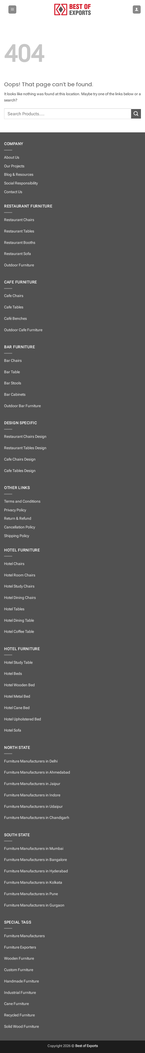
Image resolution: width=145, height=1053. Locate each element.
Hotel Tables (14, 609)
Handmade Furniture (21, 981)
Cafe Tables (13, 307)
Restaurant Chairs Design (25, 436)
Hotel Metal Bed (17, 696)
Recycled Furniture (19, 1015)
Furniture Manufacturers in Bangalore (35, 859)
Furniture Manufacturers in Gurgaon (34, 905)
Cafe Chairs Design (20, 459)
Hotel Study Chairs (19, 586)
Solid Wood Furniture (21, 1026)
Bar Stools (12, 383)
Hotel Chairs (14, 563)
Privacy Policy (15, 510)
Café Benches (15, 318)
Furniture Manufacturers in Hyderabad (36, 871)
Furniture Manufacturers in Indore (32, 795)
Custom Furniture (18, 970)
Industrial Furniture (20, 992)
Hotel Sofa (12, 730)
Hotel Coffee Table (19, 631)
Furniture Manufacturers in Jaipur (32, 783)
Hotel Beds (13, 673)
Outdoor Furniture (19, 265)
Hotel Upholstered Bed (22, 719)
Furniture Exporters (20, 947)
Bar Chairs (13, 360)
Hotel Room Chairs (19, 575)
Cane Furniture (16, 1003)
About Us (11, 157)
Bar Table (12, 372)
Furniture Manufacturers (24, 936)
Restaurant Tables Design (25, 448)
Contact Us (13, 192)
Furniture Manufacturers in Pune (31, 894)
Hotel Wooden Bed (19, 685)
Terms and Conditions (22, 501)
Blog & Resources (18, 174)
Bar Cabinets (15, 394)
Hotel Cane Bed (17, 708)
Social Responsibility (21, 183)
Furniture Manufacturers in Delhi (31, 761)
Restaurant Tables (19, 231)
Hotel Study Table (18, 662)
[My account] (137, 9)
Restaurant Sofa (17, 253)
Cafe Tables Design (20, 470)
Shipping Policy (16, 536)
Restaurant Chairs (19, 220)
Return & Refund (17, 518)
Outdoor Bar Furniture (22, 406)
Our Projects (14, 166)
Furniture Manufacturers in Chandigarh (36, 817)
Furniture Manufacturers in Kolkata (33, 882)
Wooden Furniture (19, 958)
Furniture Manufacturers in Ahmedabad (37, 772)
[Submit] (136, 114)
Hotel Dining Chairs (20, 597)
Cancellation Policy (19, 527)
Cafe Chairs (13, 295)
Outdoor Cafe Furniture (23, 330)
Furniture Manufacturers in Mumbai (33, 848)
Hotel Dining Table (19, 620)
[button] (12, 9)
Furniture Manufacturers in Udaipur (33, 806)
